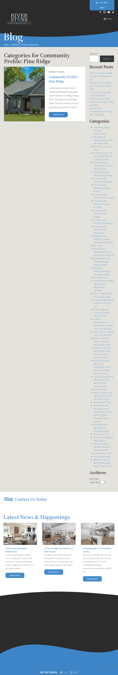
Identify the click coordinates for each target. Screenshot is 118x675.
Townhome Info (102, 454)
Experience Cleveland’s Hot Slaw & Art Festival (101, 112)
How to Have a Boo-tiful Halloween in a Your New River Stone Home (102, 367)
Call (64, 672)
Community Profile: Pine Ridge (63, 79)
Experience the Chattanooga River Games (102, 262)
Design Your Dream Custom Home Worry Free (101, 86)
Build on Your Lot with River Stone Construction (103, 156)
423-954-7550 (102, 5)
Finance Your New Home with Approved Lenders (101, 102)
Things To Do (101, 435)
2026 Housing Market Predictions (101, 131)
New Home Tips (102, 403)
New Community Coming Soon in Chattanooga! (103, 396)
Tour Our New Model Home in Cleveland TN (101, 77)
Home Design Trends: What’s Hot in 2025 (102, 313)
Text (74, 672)
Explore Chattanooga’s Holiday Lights (102, 271)
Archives (94, 479)
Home (6, 45)
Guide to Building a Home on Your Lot (103, 303)
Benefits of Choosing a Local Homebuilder (103, 140)
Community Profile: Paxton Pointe (102, 204)
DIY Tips (98, 246)
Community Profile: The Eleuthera (100, 230)
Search (93, 54)
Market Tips (100, 390)
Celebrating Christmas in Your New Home (103, 166)
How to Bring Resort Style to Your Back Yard (102, 342)
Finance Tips (101, 278)
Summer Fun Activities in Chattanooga (101, 428)
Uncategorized (102, 457)
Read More (58, 115)
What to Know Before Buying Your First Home (102, 463)
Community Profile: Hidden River (102, 188)
